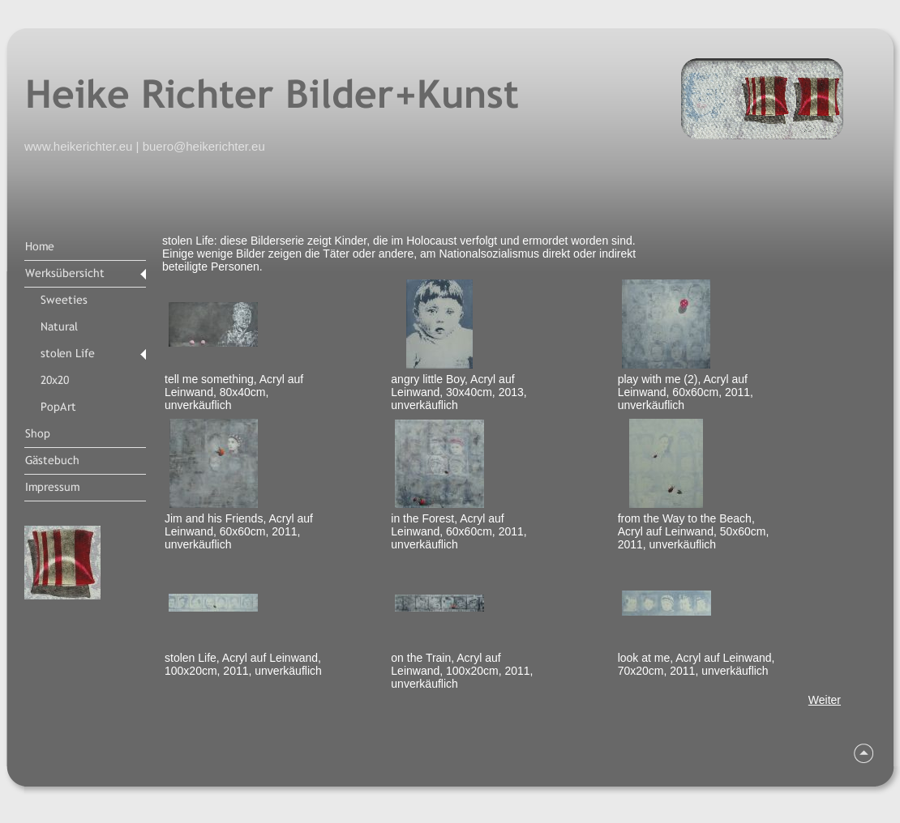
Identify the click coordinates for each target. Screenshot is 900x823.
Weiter (824, 699)
